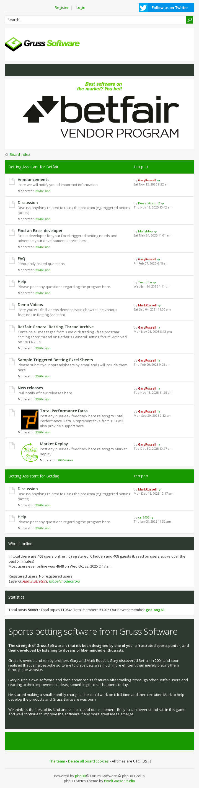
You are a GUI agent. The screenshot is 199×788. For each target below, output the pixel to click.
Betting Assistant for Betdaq (33, 476)
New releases (30, 387)
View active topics (23, 70)
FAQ (21, 258)
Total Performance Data (64, 410)
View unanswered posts (12, 70)
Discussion (28, 202)
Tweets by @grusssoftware (31, 741)
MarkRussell (147, 305)
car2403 (143, 517)
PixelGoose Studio (119, 780)
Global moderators (64, 581)
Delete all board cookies (88, 761)
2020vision (43, 191)
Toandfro (145, 282)
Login (80, 7)
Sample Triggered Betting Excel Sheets (55, 359)
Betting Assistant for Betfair (33, 166)
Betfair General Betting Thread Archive (56, 326)
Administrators (34, 581)
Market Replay (54, 443)
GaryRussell (147, 180)
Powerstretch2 (149, 203)
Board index (20, 154)
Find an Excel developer (40, 230)
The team (57, 761)
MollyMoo (145, 231)
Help (22, 281)
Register (62, 7)
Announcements (33, 179)
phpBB (80, 775)
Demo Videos (30, 304)
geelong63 (155, 609)
